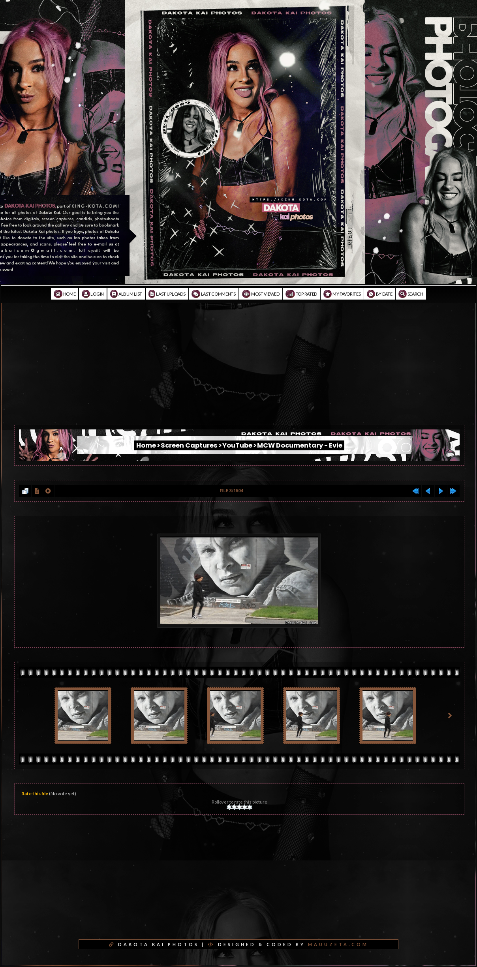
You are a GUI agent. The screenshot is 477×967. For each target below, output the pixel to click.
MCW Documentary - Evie (299, 445)
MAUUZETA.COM (338, 944)
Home (64, 294)
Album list (126, 294)
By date (379, 294)
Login (93, 294)
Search (410, 294)
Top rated (301, 294)
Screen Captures (189, 445)
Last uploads (167, 294)
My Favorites (342, 294)
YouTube (237, 445)
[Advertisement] (238, 369)
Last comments (214, 294)
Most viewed (261, 294)
